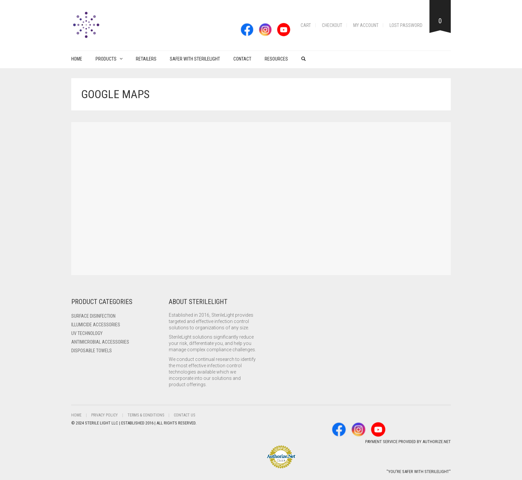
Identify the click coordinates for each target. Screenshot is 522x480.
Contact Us (184, 415)
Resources (276, 59)
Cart (306, 25)
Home (76, 59)
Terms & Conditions (146, 415)
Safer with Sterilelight (195, 59)
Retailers (146, 59)
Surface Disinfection (93, 316)
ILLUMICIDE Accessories (95, 324)
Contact (242, 59)
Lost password (406, 25)
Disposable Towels (91, 350)
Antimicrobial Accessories (100, 342)
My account (366, 25)
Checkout (332, 25)
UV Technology (87, 333)
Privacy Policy (104, 415)
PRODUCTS (106, 59)
